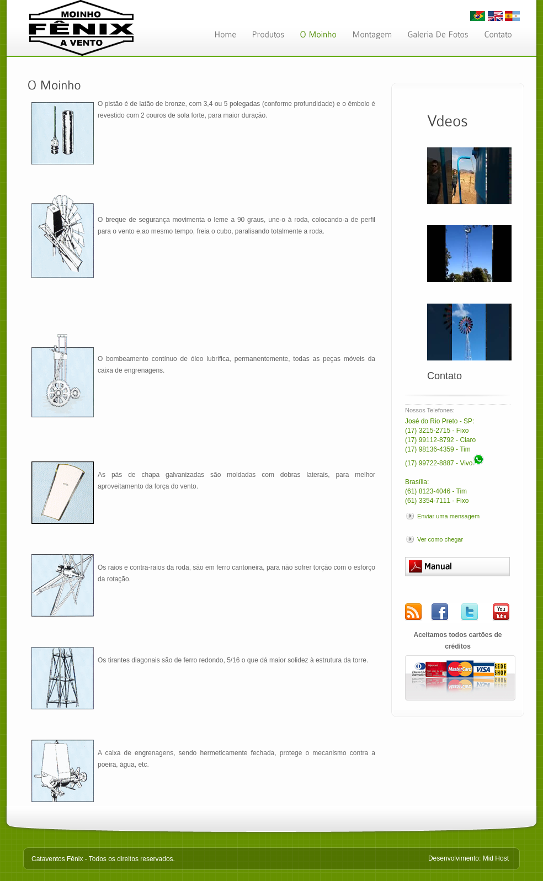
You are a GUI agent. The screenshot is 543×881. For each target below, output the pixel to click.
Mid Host (496, 858)
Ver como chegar (440, 539)
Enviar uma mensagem (448, 516)
